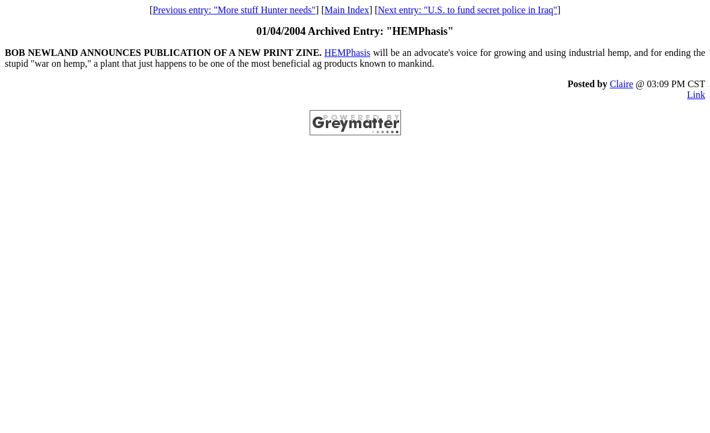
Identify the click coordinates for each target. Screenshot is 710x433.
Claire (621, 84)
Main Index (347, 10)
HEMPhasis (347, 53)
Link (696, 95)
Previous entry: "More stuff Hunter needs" (234, 10)
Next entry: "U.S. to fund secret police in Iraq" (467, 10)
